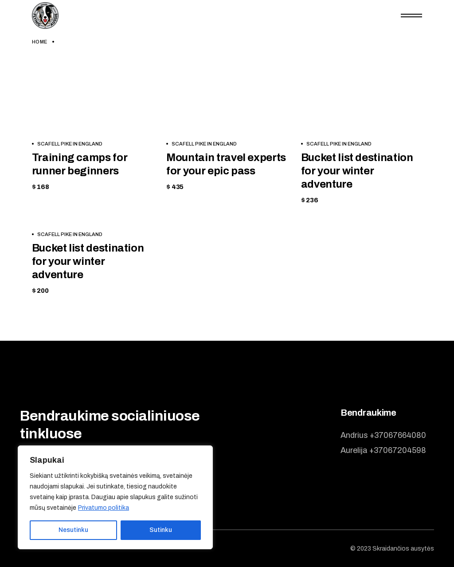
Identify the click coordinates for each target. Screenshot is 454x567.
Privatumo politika (103, 507)
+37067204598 (397, 450)
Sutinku (160, 530)
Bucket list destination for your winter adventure (357, 171)
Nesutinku (73, 530)
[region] (115, 497)
